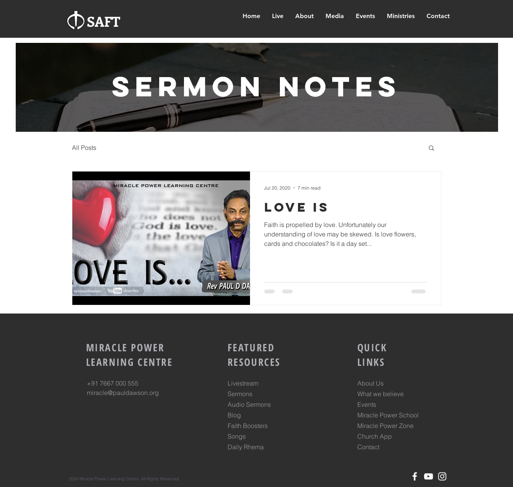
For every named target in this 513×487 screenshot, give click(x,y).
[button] (401, 16)
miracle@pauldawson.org (123, 393)
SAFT (103, 21)
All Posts (84, 147)
